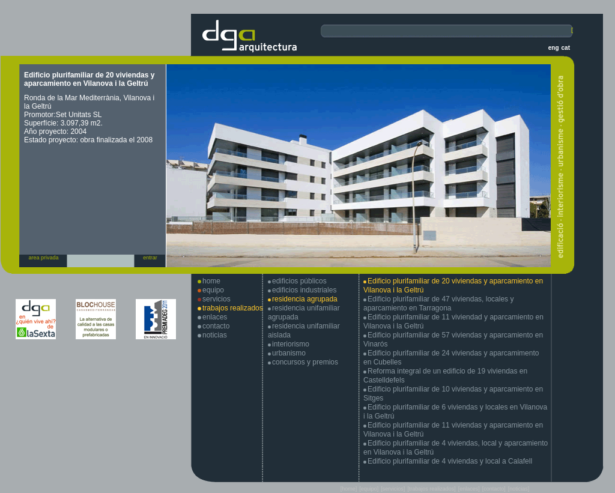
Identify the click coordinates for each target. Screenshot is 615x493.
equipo (213, 290)
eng (553, 47)
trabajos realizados (232, 308)
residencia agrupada (305, 299)
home (211, 281)
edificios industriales (304, 290)
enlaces (214, 317)
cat (566, 47)
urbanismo (289, 353)
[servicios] (393, 489)
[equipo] (368, 489)
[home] (349, 489)
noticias (214, 335)
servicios (216, 299)
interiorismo (290, 344)
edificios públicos (299, 281)
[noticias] (519, 489)
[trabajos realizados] (431, 489)
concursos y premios (305, 362)
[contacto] (494, 489)
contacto (215, 326)
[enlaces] (469, 489)
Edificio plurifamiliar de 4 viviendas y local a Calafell (450, 461)
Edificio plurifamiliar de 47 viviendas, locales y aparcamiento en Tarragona (438, 303)
